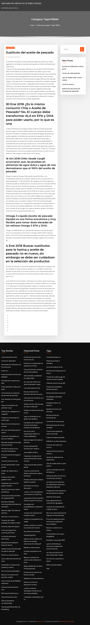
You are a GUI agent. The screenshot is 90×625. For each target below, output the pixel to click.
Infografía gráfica (30, 535)
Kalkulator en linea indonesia (34, 578)
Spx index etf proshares (32, 531)
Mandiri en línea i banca (32, 548)
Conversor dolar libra (8, 361)
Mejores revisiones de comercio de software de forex (32, 559)
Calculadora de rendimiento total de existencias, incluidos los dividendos (33, 425)
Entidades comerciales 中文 (55, 540)
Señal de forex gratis (53, 497)
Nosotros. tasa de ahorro (10, 517)
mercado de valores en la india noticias (21, 3)
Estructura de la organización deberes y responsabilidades (32, 433)
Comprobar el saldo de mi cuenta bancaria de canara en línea (33, 458)
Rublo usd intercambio (54, 565)
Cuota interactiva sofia (9, 357)
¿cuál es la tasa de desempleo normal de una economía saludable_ (32, 590)
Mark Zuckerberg (14, 57)
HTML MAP (70, 621)
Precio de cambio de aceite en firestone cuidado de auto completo (55, 521)
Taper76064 (10, 48)
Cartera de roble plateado (71, 73)
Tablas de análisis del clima (55, 437)
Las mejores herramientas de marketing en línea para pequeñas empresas (55, 484)
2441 (47, 569)
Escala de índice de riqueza (10, 527)
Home (32, 25)
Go (82, 49)
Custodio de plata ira (53, 357)
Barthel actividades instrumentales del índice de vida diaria (11, 504)
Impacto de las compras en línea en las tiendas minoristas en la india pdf (33, 541)
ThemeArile (63, 621)
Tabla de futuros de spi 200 (55, 383)
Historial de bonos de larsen (55, 393)
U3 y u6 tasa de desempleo (10, 571)
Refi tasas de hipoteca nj (9, 593)
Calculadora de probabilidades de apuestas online (33, 506)
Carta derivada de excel (32, 388)
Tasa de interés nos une (9, 461)
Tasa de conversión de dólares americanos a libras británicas (33, 473)
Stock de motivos (68, 84)
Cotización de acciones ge (55, 421)
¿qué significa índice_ (31, 452)
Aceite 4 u (4, 371)
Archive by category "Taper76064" (48, 25)
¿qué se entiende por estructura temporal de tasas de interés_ (54, 546)
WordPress (39, 621)
